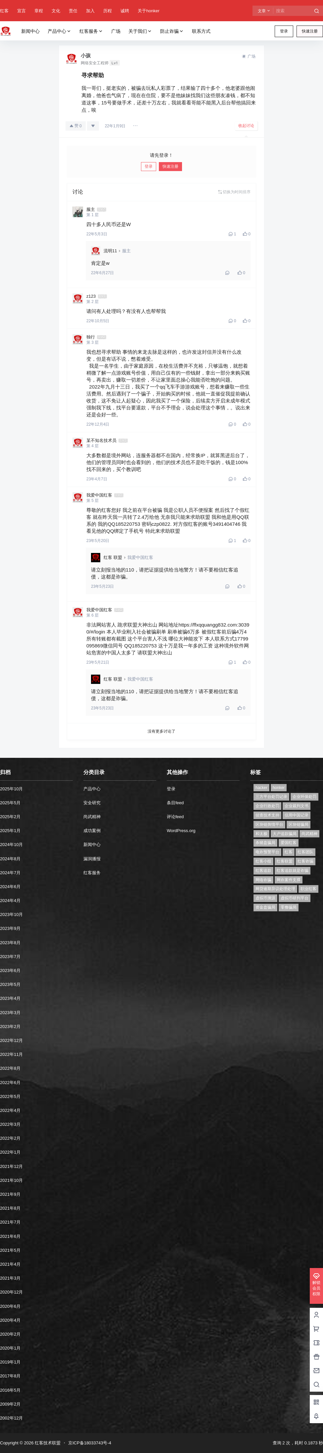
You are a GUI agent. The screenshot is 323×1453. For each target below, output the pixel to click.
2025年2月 (10, 816)
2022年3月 (10, 1124)
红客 (4, 10)
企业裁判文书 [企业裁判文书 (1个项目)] (296, 806)
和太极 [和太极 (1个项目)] (261, 833)
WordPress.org (181, 830)
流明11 (110, 250)
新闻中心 (92, 844)
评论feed (175, 816)
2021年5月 (10, 1250)
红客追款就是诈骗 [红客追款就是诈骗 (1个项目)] (292, 870)
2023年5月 (10, 984)
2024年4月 (10, 900)
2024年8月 (10, 858)
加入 (90, 10)
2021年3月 (10, 1278)
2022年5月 (10, 1096)
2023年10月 (11, 914)
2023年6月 (10, 970)
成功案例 (92, 830)
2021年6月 (10, 1236)
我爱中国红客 (140, 557)
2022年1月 (10, 1152)
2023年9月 (10, 928)
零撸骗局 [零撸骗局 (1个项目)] (289, 907)
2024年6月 (10, 886)
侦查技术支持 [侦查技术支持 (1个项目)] (267, 815)
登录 (284, 31)
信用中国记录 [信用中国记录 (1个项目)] (296, 815)
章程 (38, 10)
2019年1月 (10, 1362)
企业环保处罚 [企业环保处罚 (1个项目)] (304, 796)
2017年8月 (10, 1375)
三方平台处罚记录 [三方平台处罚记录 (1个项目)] (271, 796)
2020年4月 (10, 1320)
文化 (56, 10)
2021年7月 (10, 1222)
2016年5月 (10, 1390)
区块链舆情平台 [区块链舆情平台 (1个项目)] (269, 824)
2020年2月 (10, 1334)
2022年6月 (10, 1082)
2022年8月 (10, 1068)
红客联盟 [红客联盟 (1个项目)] (285, 861)
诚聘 (124, 10)
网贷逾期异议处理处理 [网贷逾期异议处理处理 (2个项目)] (275, 888)
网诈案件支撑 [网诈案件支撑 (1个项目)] (288, 880)
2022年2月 (10, 1138)
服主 (126, 250)
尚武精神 (92, 816)
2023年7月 (10, 956)
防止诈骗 (172, 31)
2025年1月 (10, 830)
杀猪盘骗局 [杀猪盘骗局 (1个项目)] (265, 842)
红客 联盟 (113, 557)
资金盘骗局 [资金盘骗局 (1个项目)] (265, 907)
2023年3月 (10, 1012)
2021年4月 (10, 1264)
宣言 (21, 10)
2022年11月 (11, 1054)
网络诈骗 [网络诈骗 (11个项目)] (263, 880)
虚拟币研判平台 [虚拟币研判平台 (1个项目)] (294, 898)
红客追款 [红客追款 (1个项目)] (263, 870)
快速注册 (310, 31)
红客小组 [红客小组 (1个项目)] (263, 861)
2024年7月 (10, 872)
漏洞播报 (92, 858)
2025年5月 (10, 802)
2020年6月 (10, 1306)
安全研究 (92, 802)
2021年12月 (11, 1166)
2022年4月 (10, 1110)
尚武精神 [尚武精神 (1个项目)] (309, 833)
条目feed (175, 802)
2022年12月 (11, 1040)
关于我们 (140, 31)
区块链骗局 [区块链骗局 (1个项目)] (298, 824)
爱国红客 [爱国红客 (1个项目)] (289, 842)
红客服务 (91, 31)
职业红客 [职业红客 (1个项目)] (308, 888)
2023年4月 (10, 998)
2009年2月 (10, 1404)
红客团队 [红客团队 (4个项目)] (305, 852)
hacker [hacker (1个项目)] (261, 787)
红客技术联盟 (47, 1442)
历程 (107, 10)
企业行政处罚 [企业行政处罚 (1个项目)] (267, 806)
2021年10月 (11, 1180)
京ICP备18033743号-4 (89, 1442)
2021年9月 (10, 1194)
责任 (73, 10)
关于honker (149, 10)
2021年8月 (10, 1208)
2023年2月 (10, 1026)
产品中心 (59, 31)
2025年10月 (11, 788)
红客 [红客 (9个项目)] (289, 852)
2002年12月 (11, 1418)
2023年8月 (10, 942)
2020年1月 (10, 1348)
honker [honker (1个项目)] (279, 787)
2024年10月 (11, 844)
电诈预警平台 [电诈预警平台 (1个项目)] (267, 852)
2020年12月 (11, 1292)
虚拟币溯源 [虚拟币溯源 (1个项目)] (265, 898)
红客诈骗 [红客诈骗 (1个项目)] (305, 861)
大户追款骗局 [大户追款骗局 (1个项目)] (285, 833)
